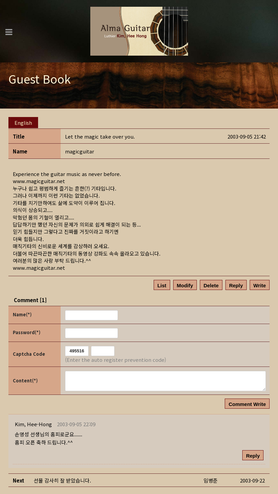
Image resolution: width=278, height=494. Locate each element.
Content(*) (25, 379)
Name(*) (22, 313)
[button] (33, 422)
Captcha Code (29, 352)
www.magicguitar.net (39, 179)
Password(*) (26, 331)
